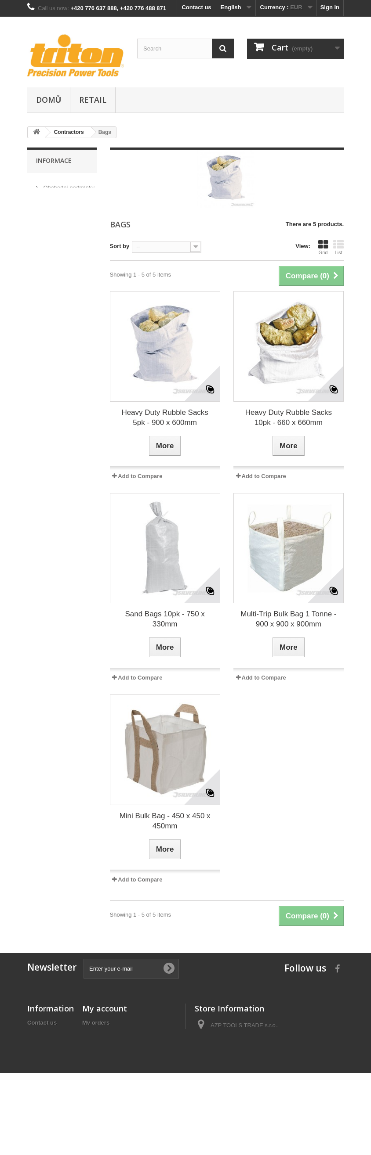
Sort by (120, 246)
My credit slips (102, 1034)
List (338, 247)
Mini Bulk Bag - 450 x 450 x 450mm (165, 821)
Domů (48, 99)
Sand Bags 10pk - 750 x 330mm (164, 619)
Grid (323, 247)
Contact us (196, 7)
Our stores (56, 218)
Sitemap (38, 1088)
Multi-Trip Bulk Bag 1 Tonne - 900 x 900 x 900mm (288, 619)
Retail (92, 99)
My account (104, 1008)
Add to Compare (140, 476)
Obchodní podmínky (68, 184)
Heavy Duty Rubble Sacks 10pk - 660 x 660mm (288, 417)
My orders (95, 1022)
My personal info (104, 1057)
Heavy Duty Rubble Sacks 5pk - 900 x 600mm (164, 417)
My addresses (101, 1045)
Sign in (329, 7)
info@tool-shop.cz (251, 1097)
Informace (54, 160)
